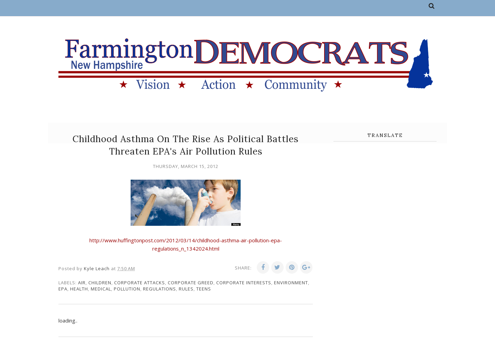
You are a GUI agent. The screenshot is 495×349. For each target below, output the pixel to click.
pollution (127, 289)
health (79, 289)
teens (203, 289)
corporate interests (243, 282)
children (99, 282)
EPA (62, 289)
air (82, 282)
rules (186, 289)
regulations (159, 289)
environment (291, 282)
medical (101, 289)
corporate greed (190, 282)
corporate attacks (139, 282)
